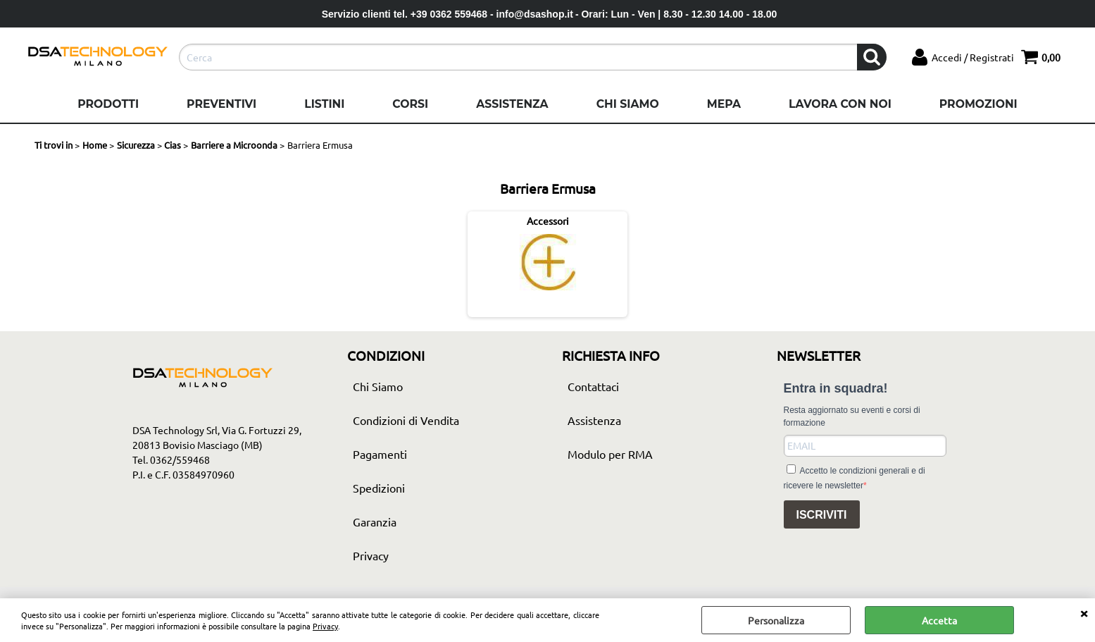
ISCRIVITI (821, 515)
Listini (324, 104)
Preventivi (221, 104)
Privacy (325, 625)
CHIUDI (1084, 612)
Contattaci (593, 386)
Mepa (724, 104)
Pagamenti (380, 454)
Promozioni (978, 104)
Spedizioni (379, 488)
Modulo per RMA (610, 454)
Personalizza (776, 620)
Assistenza (512, 104)
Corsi (410, 104)
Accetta (939, 620)
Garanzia (374, 521)
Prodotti (108, 104)
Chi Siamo (627, 104)
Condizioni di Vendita (406, 420)
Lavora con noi (840, 104)
